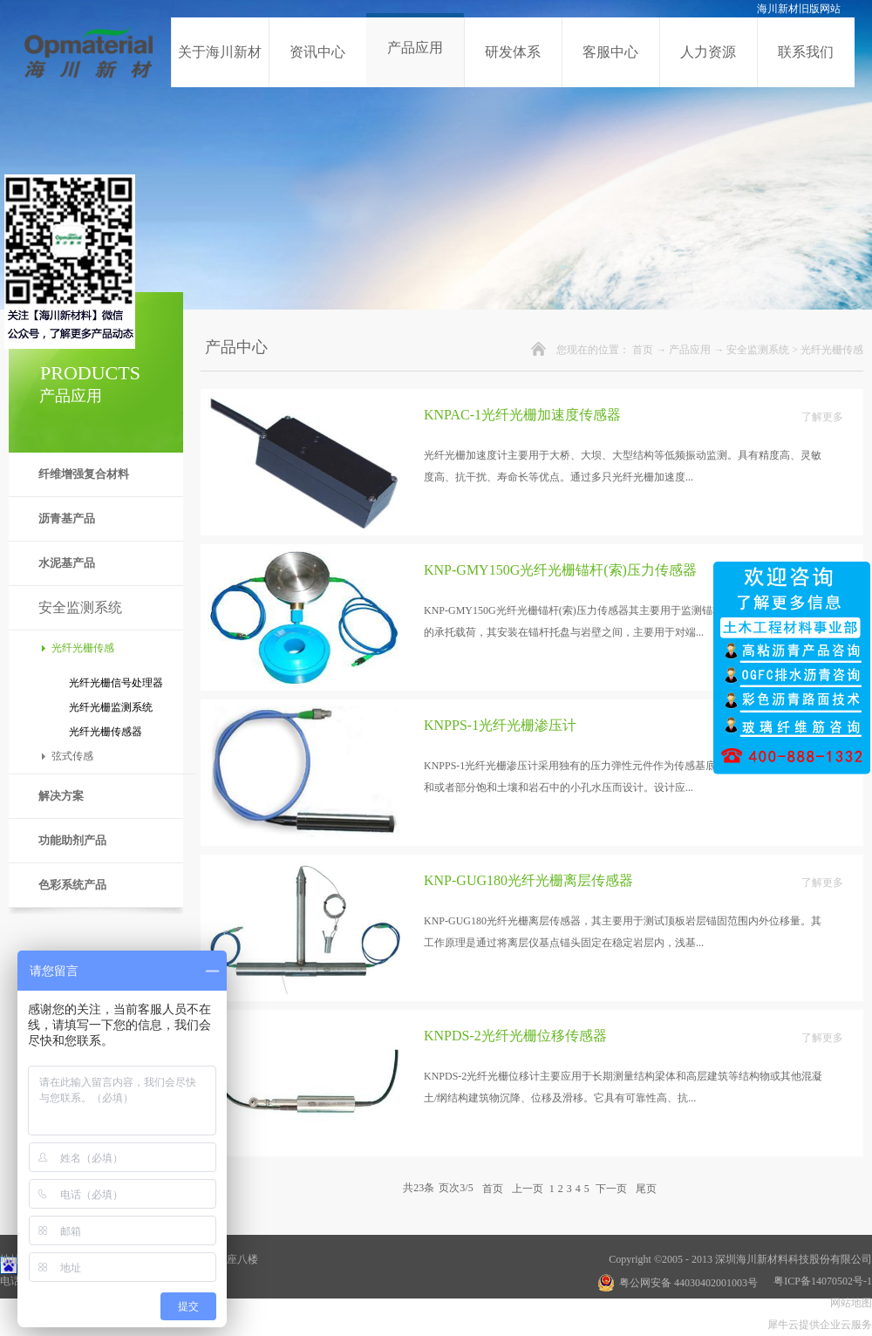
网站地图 (848, 1303)
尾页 (646, 1188)
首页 (642, 350)
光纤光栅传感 (831, 350)
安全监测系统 (757, 350)
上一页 (527, 1188)
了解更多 (822, 417)
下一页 (611, 1188)
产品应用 (690, 350)
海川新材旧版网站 (799, 9)
